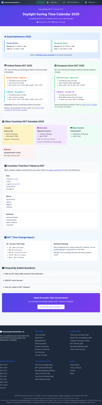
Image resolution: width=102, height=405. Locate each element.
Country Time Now (41, 355)
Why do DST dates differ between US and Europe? (24, 274)
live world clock (24, 400)
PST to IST (3, 376)
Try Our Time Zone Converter (51, 307)
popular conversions (55, 170)
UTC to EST (4, 385)
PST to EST (4, 368)
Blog (46, 9)
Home (41, 9)
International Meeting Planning (45, 370)
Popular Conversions (42, 346)
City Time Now (40, 352)
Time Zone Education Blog (43, 365)
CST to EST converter (20, 110)
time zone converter (78, 400)
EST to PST (4, 365)
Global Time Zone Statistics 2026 (81, 338)
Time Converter (40, 335)
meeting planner (59, 249)
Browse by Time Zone (42, 349)
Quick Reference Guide (43, 379)
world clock (70, 249)
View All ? (3, 388)
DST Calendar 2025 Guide (43, 368)
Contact (72, 370)
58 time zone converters (46, 55)
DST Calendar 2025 (76, 343)
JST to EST (15, 184)
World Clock (39, 338)
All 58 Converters (40, 343)
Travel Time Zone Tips (77, 349)
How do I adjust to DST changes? (17, 287)
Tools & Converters (73, 2)
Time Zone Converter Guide (79, 335)
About (72, 373)
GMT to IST (3, 373)
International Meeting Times (79, 346)
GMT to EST (4, 382)
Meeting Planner (40, 341)
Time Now (54, 2)
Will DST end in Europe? (14, 280)
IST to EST (14, 179)
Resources (93, 2)
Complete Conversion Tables (79, 341)
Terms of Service (75, 368)
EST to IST (3, 370)
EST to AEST (57, 142)
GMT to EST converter (90, 105)
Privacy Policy (74, 365)
